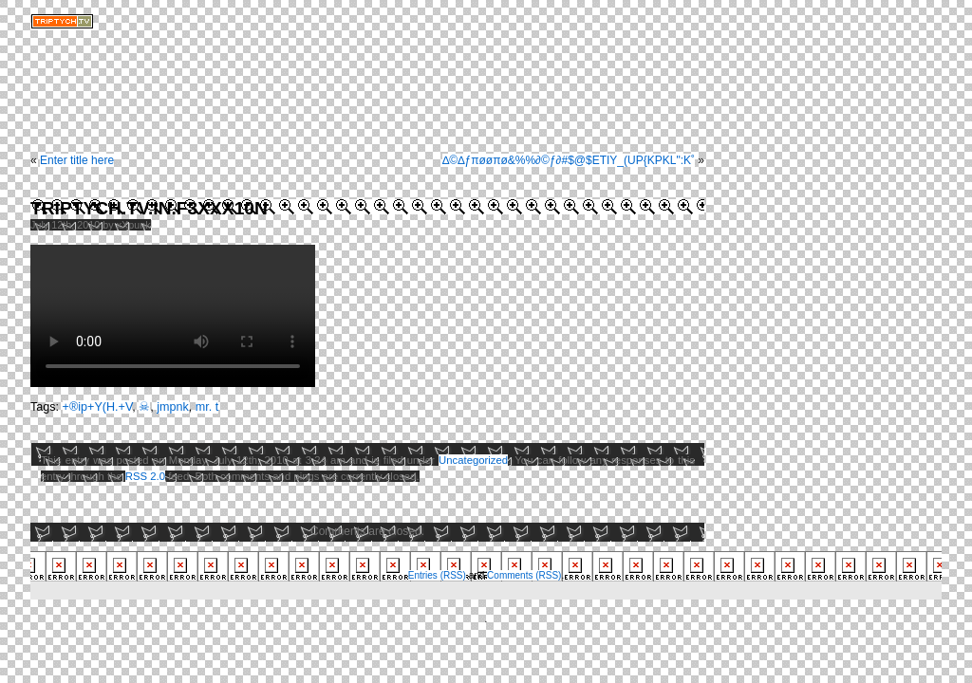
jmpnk (173, 407)
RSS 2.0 (145, 476)
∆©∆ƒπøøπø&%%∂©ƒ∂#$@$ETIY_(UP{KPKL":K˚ (568, 160)
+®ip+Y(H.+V (98, 407)
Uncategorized (473, 460)
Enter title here (77, 160)
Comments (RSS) (524, 575)
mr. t (207, 407)
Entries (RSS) (437, 575)
